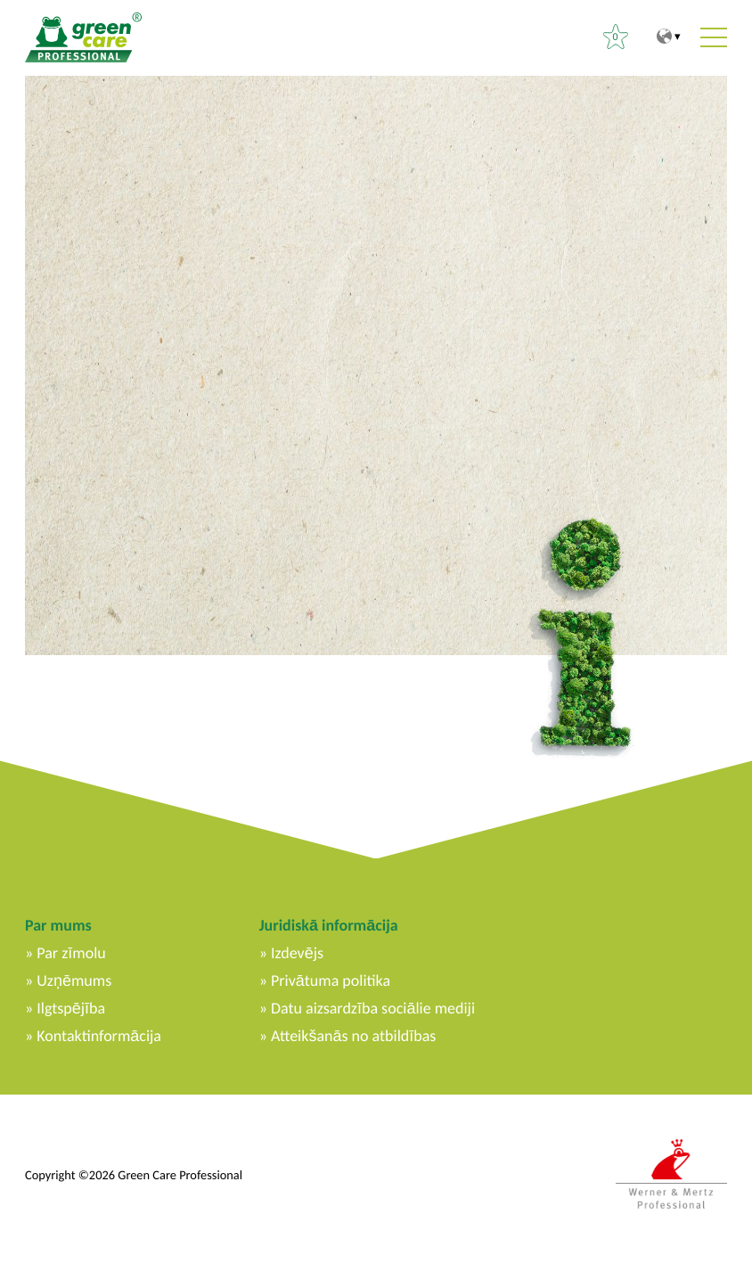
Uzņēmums (74, 980)
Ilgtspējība (71, 1008)
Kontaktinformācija (99, 1036)
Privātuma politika (330, 980)
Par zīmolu (71, 953)
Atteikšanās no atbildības (353, 1036)
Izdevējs (297, 953)
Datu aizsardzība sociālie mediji (373, 1008)
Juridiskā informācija (328, 925)
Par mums (58, 925)
